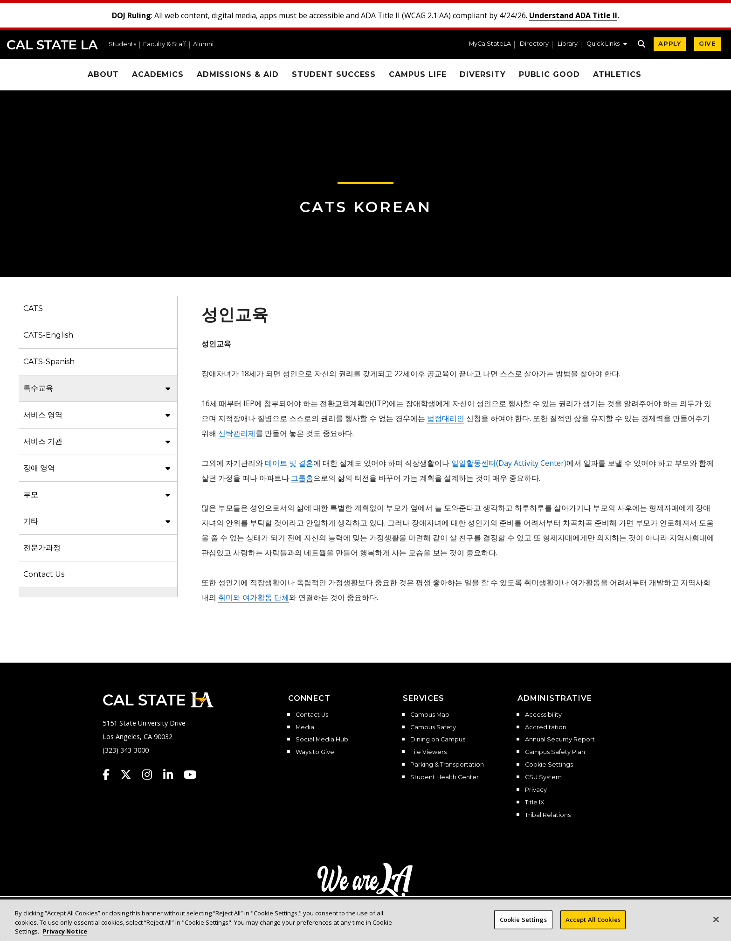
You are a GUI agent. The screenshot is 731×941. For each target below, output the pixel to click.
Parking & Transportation (447, 764)
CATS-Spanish (49, 361)
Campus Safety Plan (555, 752)
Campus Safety (433, 727)
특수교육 (38, 388)
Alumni (203, 45)
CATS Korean (366, 207)
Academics (158, 74)
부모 (30, 494)
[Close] (716, 928)
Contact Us (43, 574)
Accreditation (545, 727)
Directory (534, 44)
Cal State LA (52, 44)
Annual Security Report (560, 739)
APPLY (669, 43)
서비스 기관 (42, 441)
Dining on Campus (437, 739)
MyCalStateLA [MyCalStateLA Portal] (490, 44)
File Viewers (428, 752)
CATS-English (48, 335)
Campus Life (418, 74)
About (103, 74)
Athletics (617, 74)
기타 (30, 521)
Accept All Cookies (593, 928)
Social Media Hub (322, 739)
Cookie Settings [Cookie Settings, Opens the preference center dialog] (523, 928)
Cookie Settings (549, 764)
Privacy (536, 790)
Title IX (534, 802)
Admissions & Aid (238, 74)
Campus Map (429, 715)
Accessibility (543, 715)
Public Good (549, 74)
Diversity (483, 74)
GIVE (707, 43)
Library (568, 44)
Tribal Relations (548, 815)
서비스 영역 (42, 414)
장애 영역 (39, 468)
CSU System (543, 777)
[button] (606, 44)
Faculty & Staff (164, 45)
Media (305, 727)
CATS (33, 308)
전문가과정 (42, 547)
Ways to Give (315, 752)
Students (122, 45)
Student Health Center (444, 777)
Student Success (334, 74)
